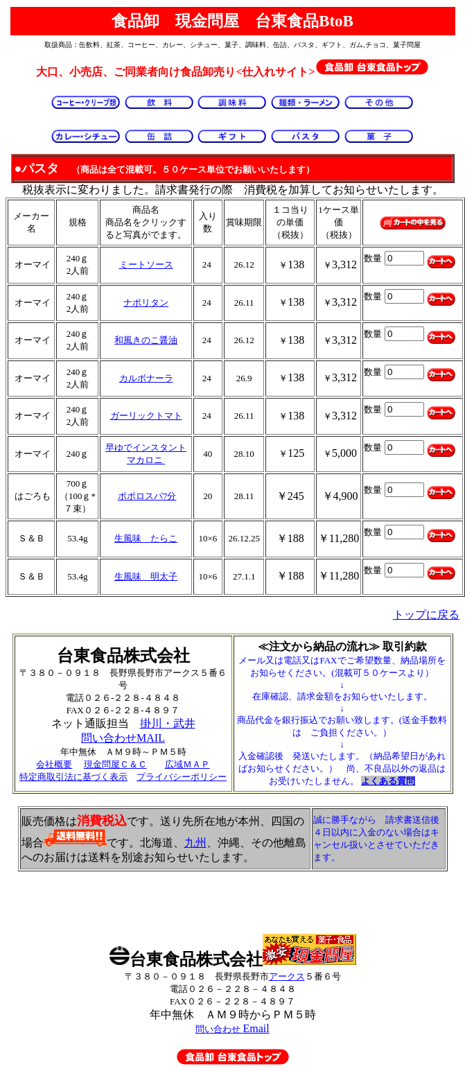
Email (232, 1028)
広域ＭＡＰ (187, 764)
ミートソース (146, 264)
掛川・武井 (167, 723)
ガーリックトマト (146, 415)
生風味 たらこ (145, 538)
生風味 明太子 (145, 576)
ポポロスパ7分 (147, 496)
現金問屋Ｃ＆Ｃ (115, 764)
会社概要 (54, 764)
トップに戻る (426, 614)
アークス (287, 976)
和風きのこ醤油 (145, 340)
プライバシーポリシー (182, 777)
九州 (195, 842)
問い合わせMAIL (123, 738)
